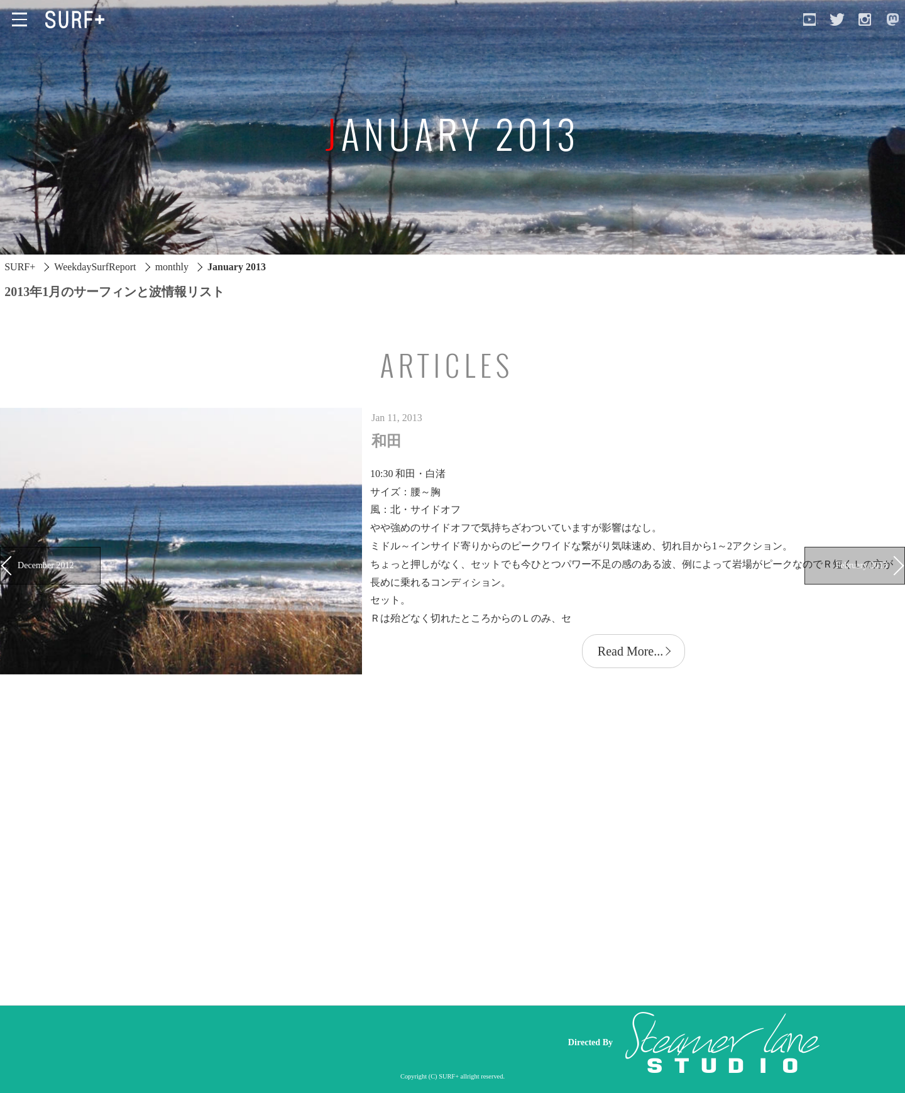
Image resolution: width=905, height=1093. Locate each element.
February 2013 (862, 565)
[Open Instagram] (864, 19)
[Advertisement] (314, 1042)
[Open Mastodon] (892, 19)
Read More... (630, 651)
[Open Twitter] (837, 19)
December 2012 (46, 565)
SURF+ (19, 266)
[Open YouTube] (809, 19)
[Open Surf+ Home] (78, 19)
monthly (172, 266)
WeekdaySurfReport (95, 266)
